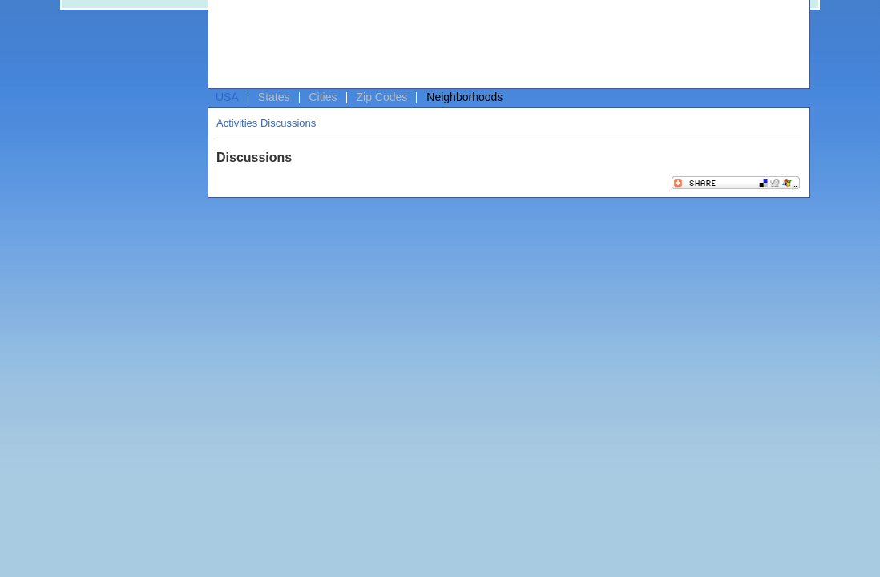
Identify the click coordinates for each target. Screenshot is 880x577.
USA (227, 97)
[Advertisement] (505, 45)
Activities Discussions (266, 123)
